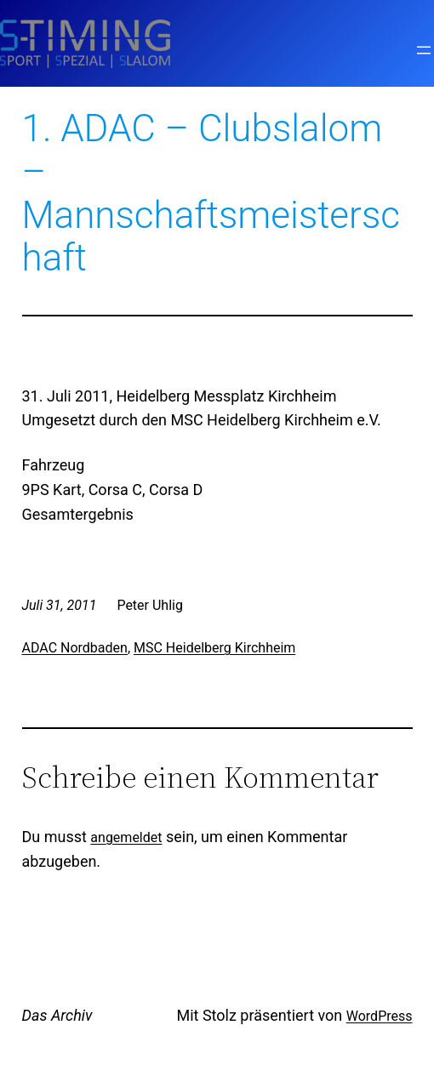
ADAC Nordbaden (75, 648)
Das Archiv (57, 1015)
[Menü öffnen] (424, 50)
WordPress (379, 1016)
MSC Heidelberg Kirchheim (214, 648)
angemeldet (126, 837)
